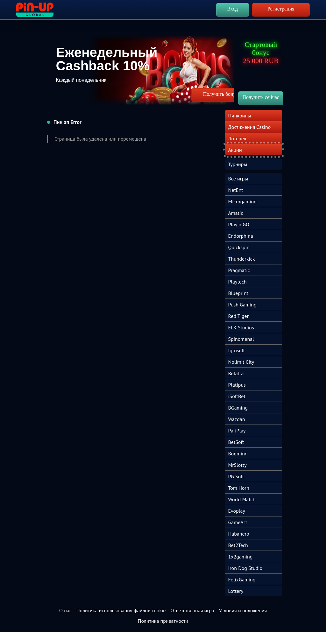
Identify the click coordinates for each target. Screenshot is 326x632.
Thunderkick (241, 259)
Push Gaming (242, 304)
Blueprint (238, 293)
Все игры (238, 178)
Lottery (236, 591)
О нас (65, 610)
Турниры (237, 164)
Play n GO (238, 224)
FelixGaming (242, 579)
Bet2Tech (238, 545)
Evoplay (236, 511)
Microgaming (242, 201)
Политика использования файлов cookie (121, 610)
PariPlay (237, 430)
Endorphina (240, 236)
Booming (238, 453)
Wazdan (236, 419)
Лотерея (237, 138)
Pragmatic (239, 270)
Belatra (236, 373)
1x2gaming (240, 556)
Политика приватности (163, 621)
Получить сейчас (260, 97)
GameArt (237, 522)
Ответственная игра (192, 610)
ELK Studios (241, 327)
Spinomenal (241, 339)
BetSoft (236, 442)
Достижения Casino (249, 127)
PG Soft (236, 476)
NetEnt (235, 190)
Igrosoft (236, 350)
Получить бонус (220, 94)
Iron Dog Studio (245, 568)
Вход (232, 8)
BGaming (238, 407)
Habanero (238, 533)
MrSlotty (237, 465)
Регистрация (280, 8)
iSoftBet (236, 396)
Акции (235, 150)
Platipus (237, 385)
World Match (242, 499)
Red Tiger (238, 316)
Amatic (235, 213)
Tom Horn (238, 488)
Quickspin (239, 247)
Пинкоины (239, 115)
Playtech (237, 281)
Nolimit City (241, 362)
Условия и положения (243, 610)
